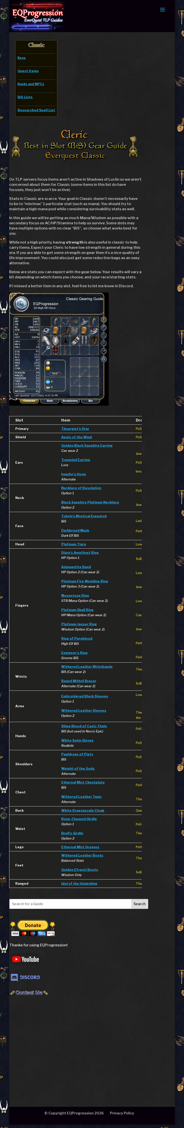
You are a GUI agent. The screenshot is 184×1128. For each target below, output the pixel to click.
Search (139, 904)
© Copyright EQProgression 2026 (74, 1113)
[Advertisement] (83, 1042)
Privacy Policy (122, 1113)
